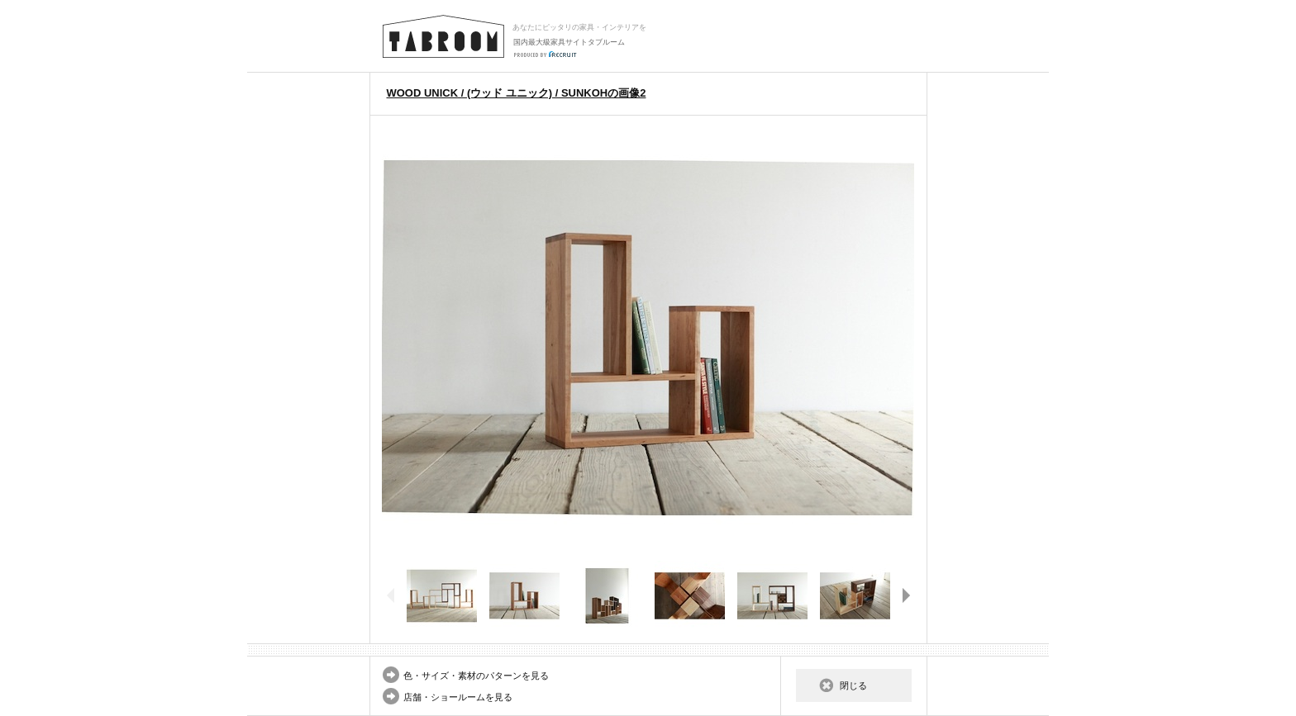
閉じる (853, 685)
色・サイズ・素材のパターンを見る (476, 675)
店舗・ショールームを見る (457, 697)
